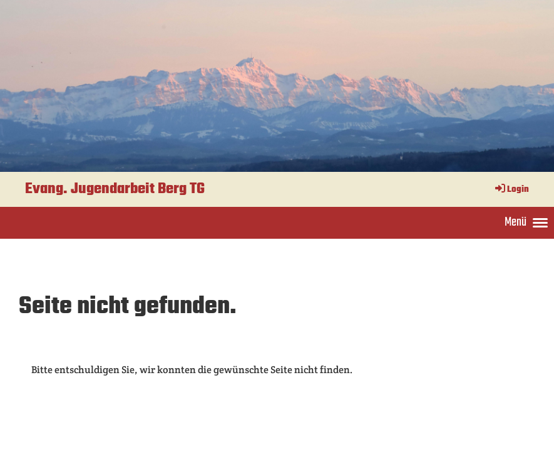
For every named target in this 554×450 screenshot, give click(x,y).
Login (511, 189)
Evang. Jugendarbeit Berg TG (115, 189)
